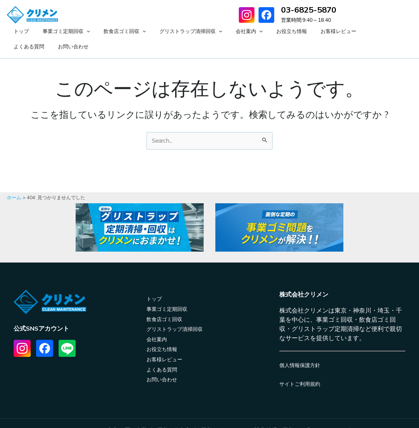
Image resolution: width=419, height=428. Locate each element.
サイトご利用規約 (301, 369)
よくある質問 (334, 31)
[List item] (22, 333)
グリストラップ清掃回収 (167, 31)
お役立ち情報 (254, 31)
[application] (76, 31)
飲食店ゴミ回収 (108, 31)
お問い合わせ (371, 31)
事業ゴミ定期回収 (56, 31)
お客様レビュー (294, 31)
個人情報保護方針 (301, 350)
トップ (18, 31)
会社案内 (218, 31)
